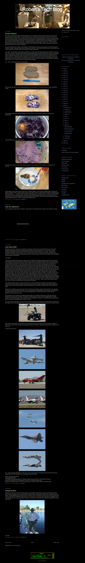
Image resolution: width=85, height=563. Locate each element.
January (67, 138)
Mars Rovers (65, 185)
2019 (64, 84)
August (66, 114)
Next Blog (64, 189)
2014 (64, 94)
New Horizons (65, 187)
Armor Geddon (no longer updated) (70, 152)
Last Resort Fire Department (68, 183)
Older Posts (56, 542)
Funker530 (64, 150)
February (67, 136)
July (66, 116)
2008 (64, 141)
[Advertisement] (68, 238)
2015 (64, 92)
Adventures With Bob (67, 159)
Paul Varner (64, 167)
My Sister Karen (65, 165)
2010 (64, 103)
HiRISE (63, 179)
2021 (64, 79)
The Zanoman (65, 170)
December (67, 107)
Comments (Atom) (16, 545)
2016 (64, 90)
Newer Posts (8, 542)
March (66, 125)
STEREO (64, 193)
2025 (64, 71)
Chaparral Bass (10, 491)
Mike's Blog (64, 163)
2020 (64, 81)
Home (32, 542)
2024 (64, 73)
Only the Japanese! (12, 207)
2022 (64, 77)
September (67, 112)
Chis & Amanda (65, 161)
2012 (64, 99)
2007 (64, 143)
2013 (64, 97)
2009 (64, 105)
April (66, 122)
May (66, 120)
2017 (64, 88)
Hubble (63, 181)
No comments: (23, 199)
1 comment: (22, 483)
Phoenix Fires (65, 168)
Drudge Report (65, 177)
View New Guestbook (68, 57)
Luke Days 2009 (11, 247)
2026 (64, 68)
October (67, 109)
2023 (64, 75)
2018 (64, 86)
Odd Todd (64, 191)
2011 (64, 101)
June (66, 118)
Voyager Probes (65, 195)
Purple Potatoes (11, 33)
